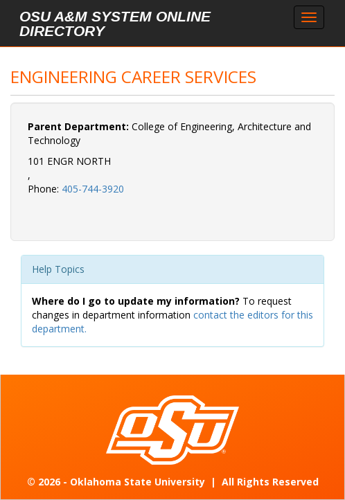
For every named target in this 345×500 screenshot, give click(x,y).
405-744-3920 (93, 188)
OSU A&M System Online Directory (115, 23)
